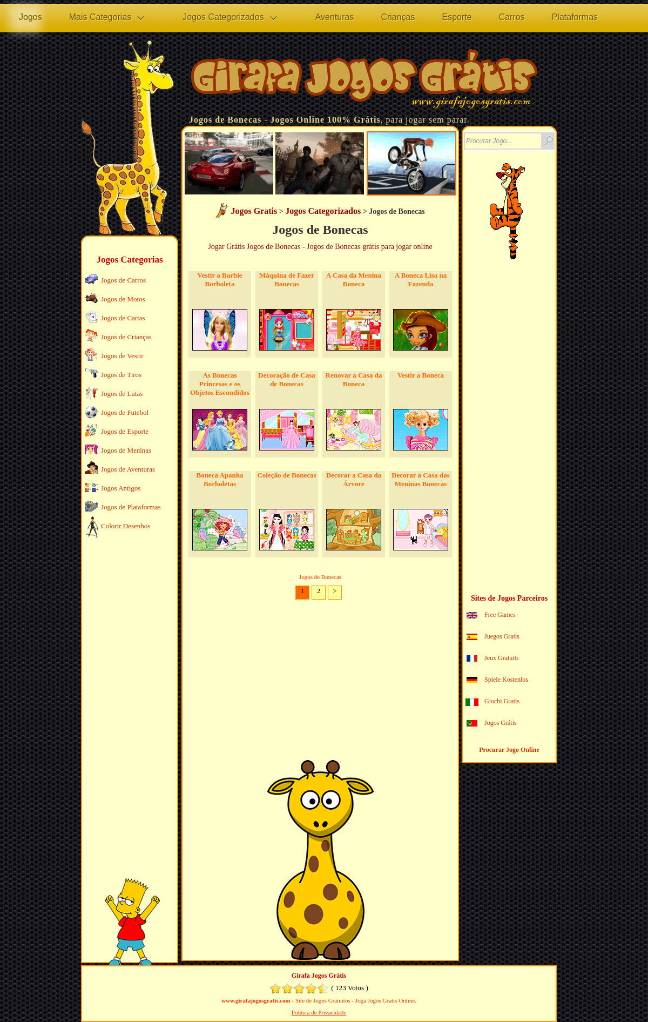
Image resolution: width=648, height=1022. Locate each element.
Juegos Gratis (501, 636)
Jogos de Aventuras (128, 469)
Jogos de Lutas (122, 393)
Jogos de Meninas (126, 450)
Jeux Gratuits (501, 658)
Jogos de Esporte (124, 431)
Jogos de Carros (123, 280)
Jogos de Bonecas (225, 119)
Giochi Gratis (501, 701)
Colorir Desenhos (125, 526)
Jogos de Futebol (124, 412)
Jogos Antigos (120, 488)
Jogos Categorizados (323, 211)
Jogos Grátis (500, 723)
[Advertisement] (128, 711)
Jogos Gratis (254, 211)
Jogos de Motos (123, 299)
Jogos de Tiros (121, 375)
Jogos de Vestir (122, 356)
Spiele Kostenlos (506, 679)
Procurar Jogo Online (509, 750)
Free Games (500, 614)
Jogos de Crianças (126, 337)
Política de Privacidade (319, 1012)
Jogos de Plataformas (130, 507)
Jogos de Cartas (123, 318)
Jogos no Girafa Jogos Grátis (364, 81)
